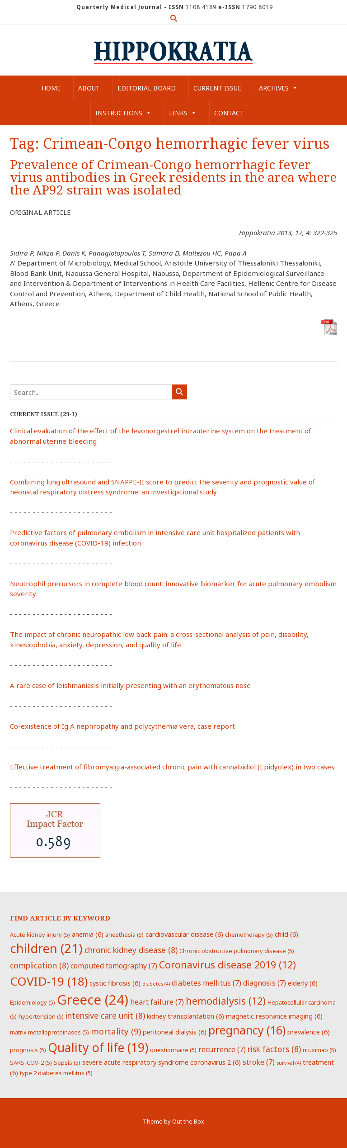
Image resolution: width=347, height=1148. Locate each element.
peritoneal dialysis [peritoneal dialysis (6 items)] (174, 1031)
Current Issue (217, 88)
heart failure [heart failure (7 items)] (157, 1002)
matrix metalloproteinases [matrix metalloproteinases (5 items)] (49, 1032)
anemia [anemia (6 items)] (87, 934)
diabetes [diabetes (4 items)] (156, 984)
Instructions (123, 112)
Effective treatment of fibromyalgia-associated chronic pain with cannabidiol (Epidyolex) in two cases (172, 766)
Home (51, 88)
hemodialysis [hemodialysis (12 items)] (226, 1000)
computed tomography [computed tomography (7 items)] (113, 966)
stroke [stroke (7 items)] (259, 1062)
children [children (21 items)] (46, 948)
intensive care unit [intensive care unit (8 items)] (105, 1015)
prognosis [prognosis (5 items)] (28, 1050)
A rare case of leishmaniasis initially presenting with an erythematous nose (130, 685)
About (89, 88)
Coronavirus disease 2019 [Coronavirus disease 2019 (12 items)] (227, 964)
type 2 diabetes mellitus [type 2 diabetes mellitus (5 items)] (56, 1073)
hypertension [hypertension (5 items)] (41, 1016)
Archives (278, 88)
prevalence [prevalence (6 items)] (308, 1031)
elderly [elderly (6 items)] (303, 982)
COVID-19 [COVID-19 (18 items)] (49, 981)
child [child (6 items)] (286, 934)
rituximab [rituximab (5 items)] (319, 1050)
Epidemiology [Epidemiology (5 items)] (32, 1002)
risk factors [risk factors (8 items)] (274, 1049)
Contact (229, 113)
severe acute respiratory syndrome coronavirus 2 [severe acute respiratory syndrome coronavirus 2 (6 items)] (161, 1062)
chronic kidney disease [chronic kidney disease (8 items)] (131, 949)
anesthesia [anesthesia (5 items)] (124, 934)
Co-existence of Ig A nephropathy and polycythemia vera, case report (122, 726)
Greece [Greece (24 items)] (92, 1000)
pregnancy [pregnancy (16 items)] (247, 1030)
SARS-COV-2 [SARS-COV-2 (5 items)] (31, 1062)
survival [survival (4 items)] (289, 1063)
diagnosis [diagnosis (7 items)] (264, 983)
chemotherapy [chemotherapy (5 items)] (249, 934)
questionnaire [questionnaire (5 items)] (173, 1050)
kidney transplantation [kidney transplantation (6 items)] (185, 1015)
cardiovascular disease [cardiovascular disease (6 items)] (184, 934)
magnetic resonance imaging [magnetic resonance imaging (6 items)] (274, 1015)
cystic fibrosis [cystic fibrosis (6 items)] (115, 982)
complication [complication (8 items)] (39, 965)
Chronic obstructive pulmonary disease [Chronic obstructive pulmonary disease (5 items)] (236, 951)
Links (183, 112)
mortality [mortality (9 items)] (116, 1031)
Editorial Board (146, 88)
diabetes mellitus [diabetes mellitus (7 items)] (206, 983)
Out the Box (188, 1121)
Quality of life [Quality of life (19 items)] (98, 1047)
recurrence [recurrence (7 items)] (222, 1049)
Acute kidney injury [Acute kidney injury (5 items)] (40, 934)
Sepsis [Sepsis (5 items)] (67, 1062)
